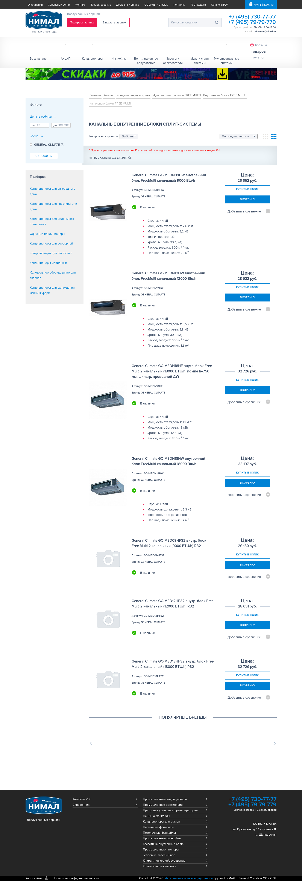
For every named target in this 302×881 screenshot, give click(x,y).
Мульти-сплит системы (199, 61)
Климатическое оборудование (164, 861)
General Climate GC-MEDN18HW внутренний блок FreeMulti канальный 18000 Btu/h (168, 461)
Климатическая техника (159, 866)
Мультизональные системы (226, 61)
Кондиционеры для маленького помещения (52, 221)
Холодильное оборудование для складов (53, 275)
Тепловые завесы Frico (159, 855)
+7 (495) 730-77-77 (252, 16)
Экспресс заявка (82, 22)
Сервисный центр (59, 4)
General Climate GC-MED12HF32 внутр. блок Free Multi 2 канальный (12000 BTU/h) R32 (173, 604)
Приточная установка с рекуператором (170, 810)
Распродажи (198, 4)
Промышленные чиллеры (161, 849)
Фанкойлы (119, 58)
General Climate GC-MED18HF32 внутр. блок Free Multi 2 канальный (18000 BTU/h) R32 (173, 664)
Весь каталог (39, 58)
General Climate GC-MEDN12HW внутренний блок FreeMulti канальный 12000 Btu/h (168, 276)
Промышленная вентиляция (163, 805)
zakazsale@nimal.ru (264, 31)
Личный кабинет (264, 4)
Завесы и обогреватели (173, 61)
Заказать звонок (115, 22)
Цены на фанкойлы (156, 816)
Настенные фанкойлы (158, 827)
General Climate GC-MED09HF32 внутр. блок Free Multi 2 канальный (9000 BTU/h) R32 (169, 543)
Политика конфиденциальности (76, 878)
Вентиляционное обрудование (146, 61)
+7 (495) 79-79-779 (252, 22)
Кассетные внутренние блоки (163, 844)
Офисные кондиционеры (47, 234)
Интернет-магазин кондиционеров (189, 878)
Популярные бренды (183, 717)
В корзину (247, 199)
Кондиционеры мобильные (49, 263)
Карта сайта (34, 878)
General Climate (249, 878)
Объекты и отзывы (156, 4)
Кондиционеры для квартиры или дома (53, 206)
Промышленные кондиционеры (165, 799)
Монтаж (80, 4)
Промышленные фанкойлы (162, 838)
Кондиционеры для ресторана (51, 253)
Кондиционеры (92, 58)
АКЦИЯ (66, 58)
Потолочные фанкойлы (159, 833)
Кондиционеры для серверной (51, 243)
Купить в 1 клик (247, 189)
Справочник (81, 805)
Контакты (179, 4)
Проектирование (100, 4)
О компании (35, 4)
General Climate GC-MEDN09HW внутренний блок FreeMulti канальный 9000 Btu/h (169, 178)
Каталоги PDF (219, 4)
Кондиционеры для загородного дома (52, 191)
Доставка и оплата (127, 4)
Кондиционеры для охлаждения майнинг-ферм (52, 290)
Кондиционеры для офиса (161, 821)
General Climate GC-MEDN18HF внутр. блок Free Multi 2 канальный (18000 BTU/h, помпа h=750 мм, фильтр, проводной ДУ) (172, 371)
